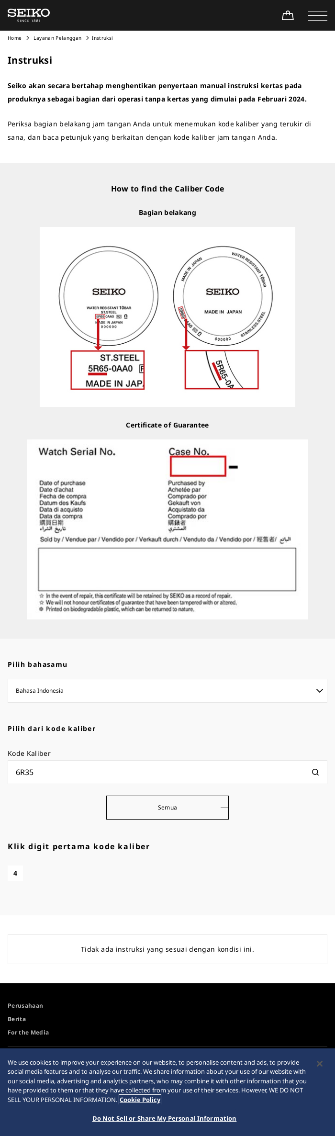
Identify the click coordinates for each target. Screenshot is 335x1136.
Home (15, 37)
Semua (168, 807)
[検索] (315, 772)
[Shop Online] (288, 15)
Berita (17, 1019)
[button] (318, 15)
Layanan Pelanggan (56, 37)
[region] (167, 1092)
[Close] (319, 1063)
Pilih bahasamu (38, 664)
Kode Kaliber (29, 753)
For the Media (28, 1032)
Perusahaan (26, 1005)
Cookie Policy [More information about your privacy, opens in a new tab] (140, 1099)
